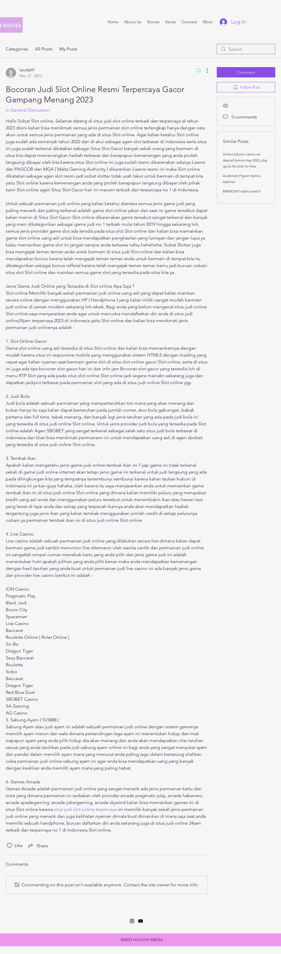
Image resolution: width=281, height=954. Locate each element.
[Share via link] (37, 845)
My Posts (68, 49)
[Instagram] (132, 921)
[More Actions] (204, 70)
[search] (246, 49)
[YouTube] (140, 921)
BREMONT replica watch (242, 191)
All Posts (43, 49)
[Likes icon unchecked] (9, 845)
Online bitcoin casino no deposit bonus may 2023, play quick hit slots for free (245, 160)
